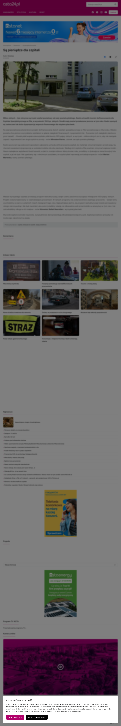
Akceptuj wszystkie (15, 717)
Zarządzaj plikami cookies (36, 717)
